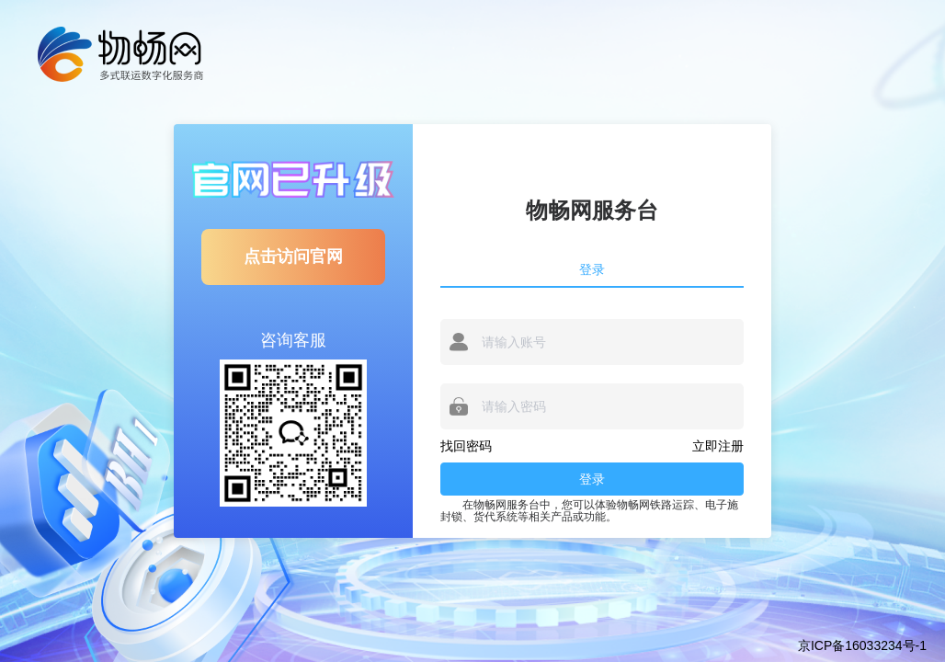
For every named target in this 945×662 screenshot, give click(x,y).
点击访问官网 (293, 256)
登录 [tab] (592, 269)
